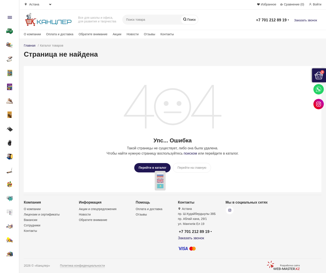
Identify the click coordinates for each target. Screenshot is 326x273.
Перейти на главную (191, 167)
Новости (133, 34)
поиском (190, 153)
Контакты (167, 34)
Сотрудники (32, 224)
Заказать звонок (305, 20)
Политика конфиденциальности (82, 265)
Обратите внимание (93, 34)
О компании (32, 34)
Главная (29, 45)
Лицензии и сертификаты (41, 214)
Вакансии (30, 219)
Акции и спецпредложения (97, 208)
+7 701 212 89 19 (271, 20)
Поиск (191, 19)
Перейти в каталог (152, 167)
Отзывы (149, 34)
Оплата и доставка (59, 34)
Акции (117, 34)
